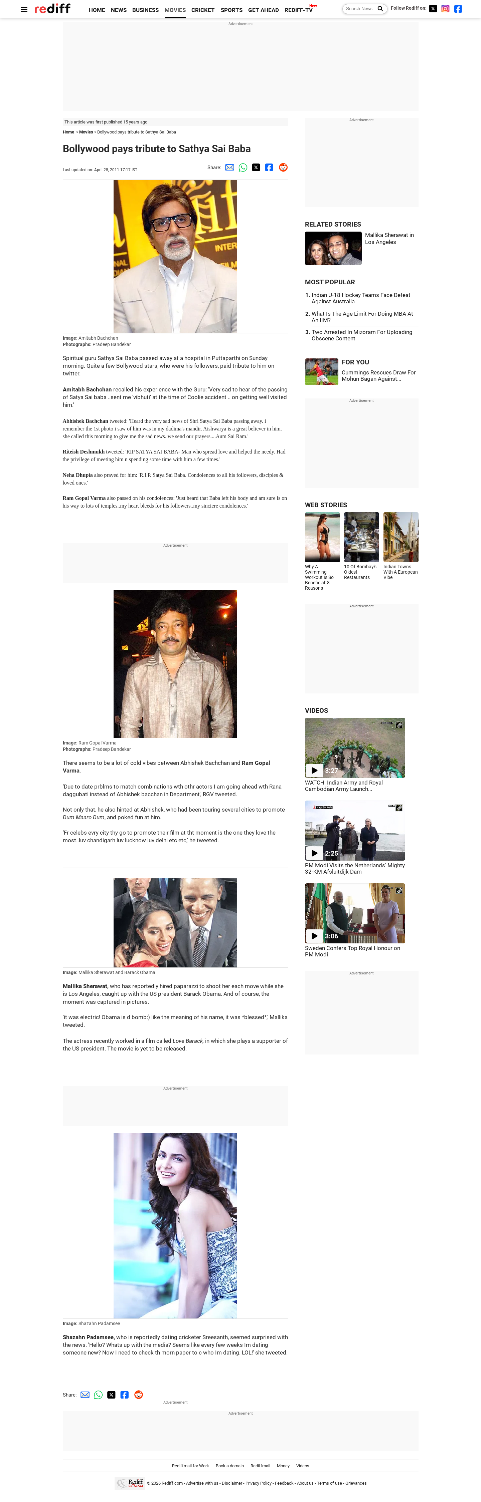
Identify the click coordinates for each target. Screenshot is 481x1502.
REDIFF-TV (299, 10)
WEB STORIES (326, 505)
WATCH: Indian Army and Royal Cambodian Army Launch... (344, 786)
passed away (155, 358)
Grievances (356, 1483)
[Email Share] (228, 168)
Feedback (284, 1483)
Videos (302, 1465)
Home (68, 131)
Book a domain (230, 1465)
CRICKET (203, 10)
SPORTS (232, 10)
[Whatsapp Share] (241, 168)
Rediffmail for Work (190, 1465)
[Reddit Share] (281, 168)
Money (283, 1465)
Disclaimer (232, 1483)
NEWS (119, 10)
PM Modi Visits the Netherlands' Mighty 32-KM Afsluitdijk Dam (355, 868)
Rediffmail (260, 1465)
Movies (86, 131)
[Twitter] (433, 8)
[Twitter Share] (255, 168)
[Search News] (378, 9)
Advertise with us (202, 1483)
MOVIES (175, 10)
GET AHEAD (263, 10)
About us (305, 1483)
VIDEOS (316, 710)
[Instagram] (445, 8)
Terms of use (329, 1483)
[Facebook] (458, 8)
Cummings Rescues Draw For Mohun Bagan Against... (379, 375)
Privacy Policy (259, 1483)
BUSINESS (145, 10)
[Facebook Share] (268, 168)
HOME (97, 10)
